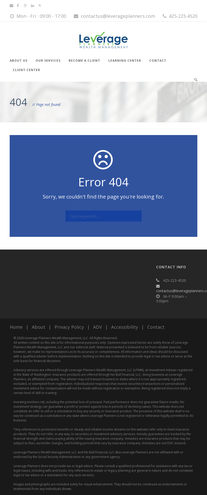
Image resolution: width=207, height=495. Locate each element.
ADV (97, 327)
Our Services (48, 60)
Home (16, 327)
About (38, 327)
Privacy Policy (69, 327)
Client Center (26, 70)
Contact (157, 60)
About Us (18, 60)
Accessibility (124, 327)
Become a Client (84, 60)
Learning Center (124, 60)
